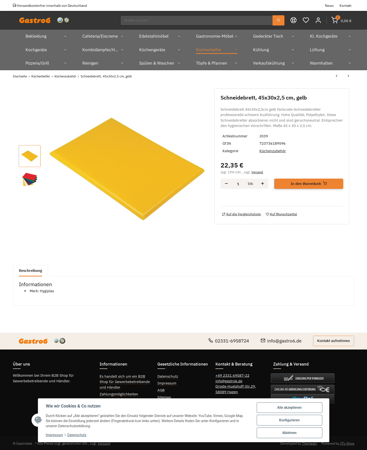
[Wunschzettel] (306, 20)
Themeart (309, 443)
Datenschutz (167, 376)
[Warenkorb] (341, 20)
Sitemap (164, 397)
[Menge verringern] (226, 184)
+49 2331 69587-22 (232, 375)
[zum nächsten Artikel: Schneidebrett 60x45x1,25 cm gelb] (348, 76)
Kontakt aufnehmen (333, 340)
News (329, 5)
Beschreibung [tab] (30, 270)
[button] (318, 20)
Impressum (166, 383)
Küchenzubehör (272, 151)
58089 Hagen (226, 392)
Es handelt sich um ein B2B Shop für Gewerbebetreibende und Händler (125, 382)
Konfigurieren (289, 420)
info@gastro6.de (281, 341)
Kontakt (345, 5)
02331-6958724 (228, 341)
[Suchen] (196, 20)
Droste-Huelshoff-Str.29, (235, 386)
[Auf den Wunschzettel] (281, 214)
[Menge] (238, 184)
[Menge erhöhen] (262, 184)
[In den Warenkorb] (308, 184)
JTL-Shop (347, 443)
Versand (257, 172)
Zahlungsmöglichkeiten (119, 394)
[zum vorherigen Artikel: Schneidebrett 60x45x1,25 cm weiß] (336, 76)
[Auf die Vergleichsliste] (241, 214)
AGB (161, 390)
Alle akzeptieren (289, 407)
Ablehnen (289, 433)
